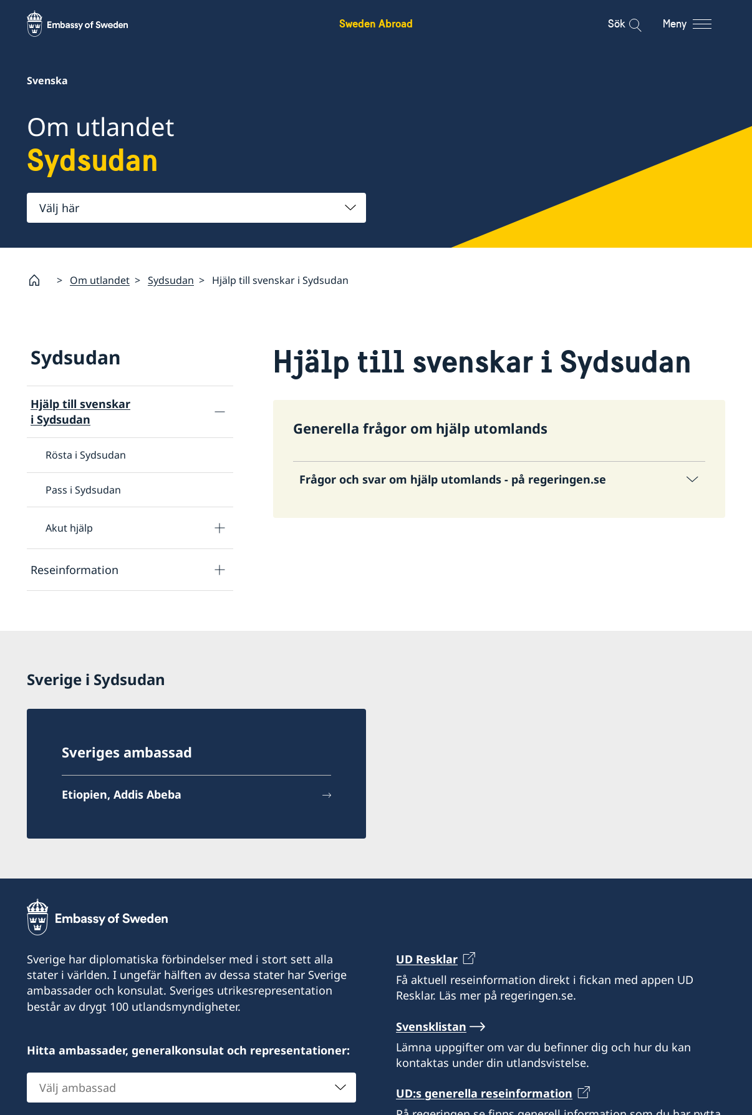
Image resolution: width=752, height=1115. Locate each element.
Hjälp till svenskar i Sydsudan (80, 411)
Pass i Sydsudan (83, 489)
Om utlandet (100, 279)
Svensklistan (431, 1025)
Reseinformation (74, 569)
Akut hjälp (69, 528)
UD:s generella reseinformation (484, 1093)
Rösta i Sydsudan (86, 455)
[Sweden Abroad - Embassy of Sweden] (89, 23)
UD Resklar (427, 959)
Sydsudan (171, 279)
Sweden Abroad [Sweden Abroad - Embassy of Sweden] (376, 23)
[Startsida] (39, 280)
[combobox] (196, 208)
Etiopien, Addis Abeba (121, 794)
